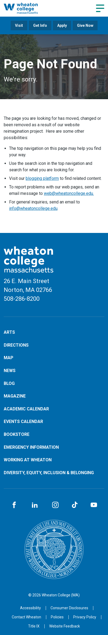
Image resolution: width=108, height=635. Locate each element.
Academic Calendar (26, 408)
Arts (9, 332)
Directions (16, 345)
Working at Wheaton (28, 459)
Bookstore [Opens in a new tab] (16, 434)
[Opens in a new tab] (26, 617)
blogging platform (42, 178)
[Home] (26, 8)
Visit (19, 25)
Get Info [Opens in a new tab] (40, 25)
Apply (62, 25)
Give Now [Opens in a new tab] (85, 25)
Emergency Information (31, 447)
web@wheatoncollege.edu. (69, 193)
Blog (9, 383)
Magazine (15, 396)
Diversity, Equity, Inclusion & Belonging (49, 472)
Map (8, 357)
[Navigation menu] (100, 8)
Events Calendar (23, 421)
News (10, 370)
